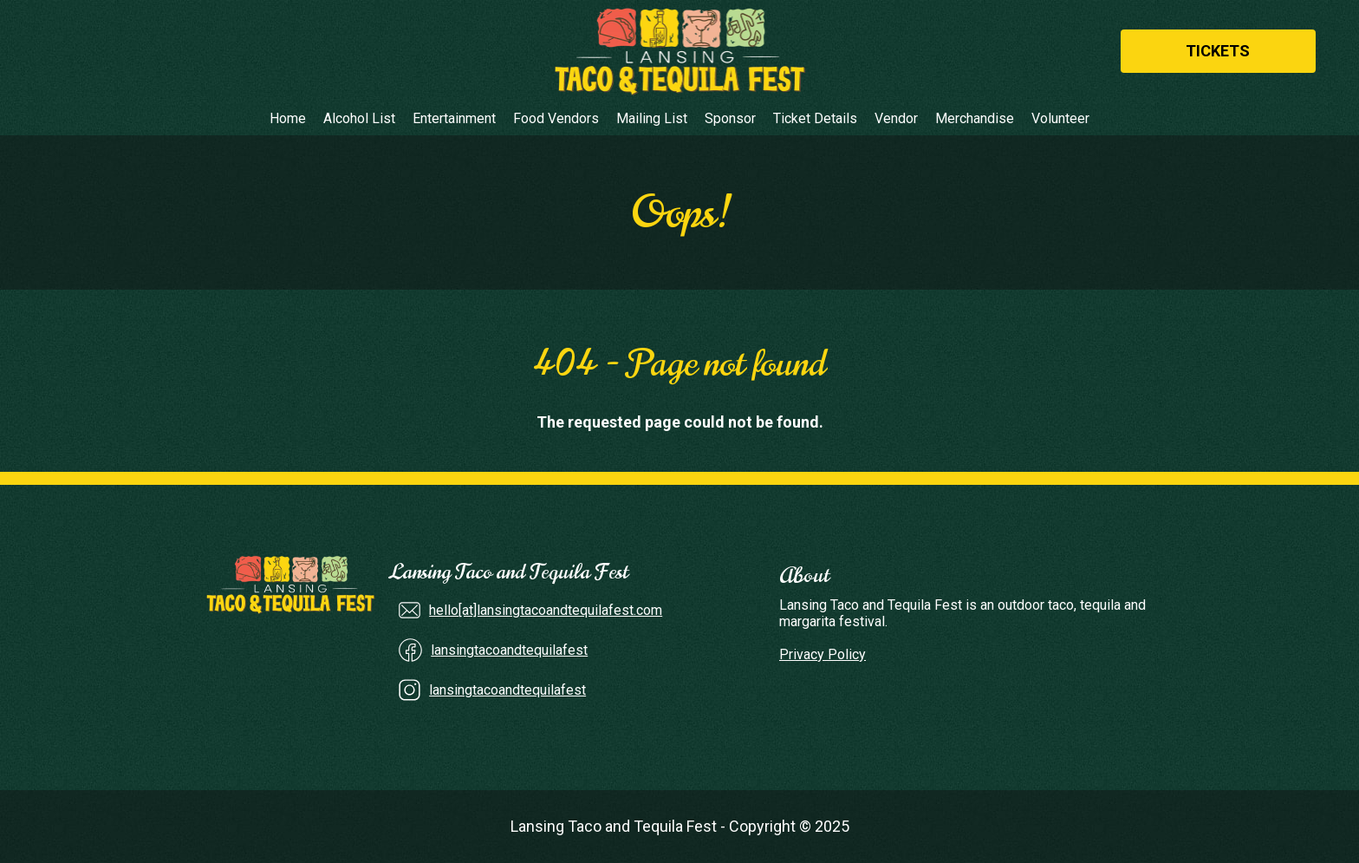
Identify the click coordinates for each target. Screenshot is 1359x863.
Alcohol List (359, 119)
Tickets (1218, 51)
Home (288, 119)
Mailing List (651, 119)
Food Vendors (556, 119)
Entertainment (454, 119)
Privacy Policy (822, 654)
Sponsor (730, 119)
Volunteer (1060, 119)
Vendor (896, 119)
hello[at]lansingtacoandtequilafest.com (545, 610)
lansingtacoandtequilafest (509, 650)
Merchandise (974, 119)
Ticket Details (815, 119)
